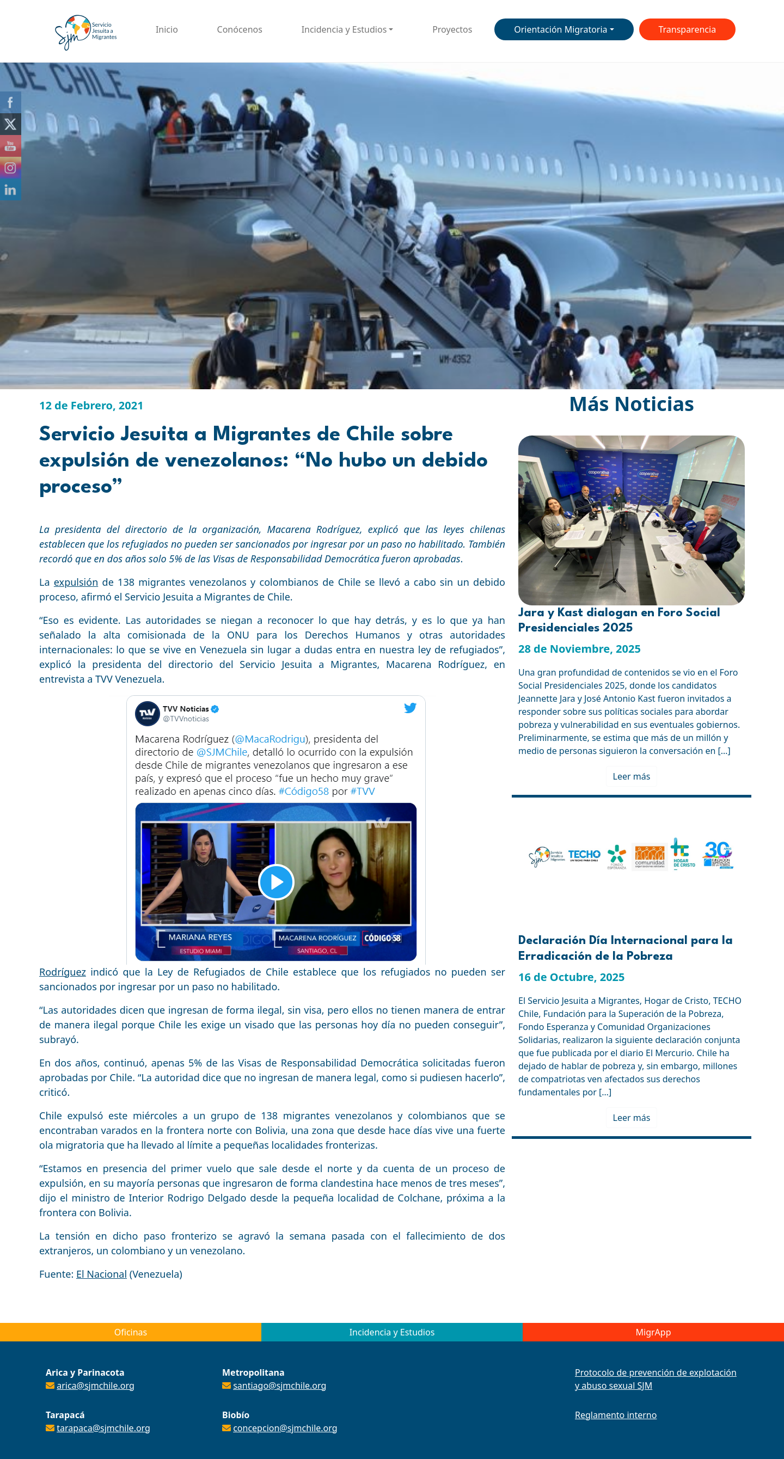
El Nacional (101, 1273)
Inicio (167, 29)
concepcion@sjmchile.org (285, 1428)
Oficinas (130, 1332)
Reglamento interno (616, 1415)
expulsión (76, 581)
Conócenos (239, 29)
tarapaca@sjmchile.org (103, 1428)
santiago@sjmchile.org (279, 1385)
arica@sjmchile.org (95, 1385)
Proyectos (452, 29)
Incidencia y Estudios (344, 29)
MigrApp (653, 1332)
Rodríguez (62, 971)
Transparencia (687, 29)
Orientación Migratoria (560, 29)
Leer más (632, 776)
